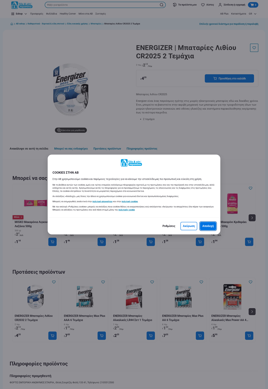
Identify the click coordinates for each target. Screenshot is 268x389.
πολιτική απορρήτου (102, 201)
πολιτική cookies (130, 201)
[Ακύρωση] (188, 226)
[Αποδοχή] (208, 226)
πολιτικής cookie (126, 210)
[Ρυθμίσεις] (169, 226)
